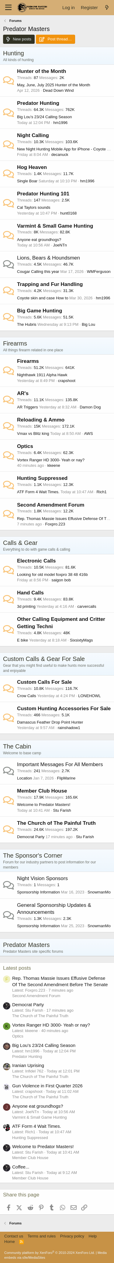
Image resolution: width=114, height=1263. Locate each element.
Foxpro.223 (55, 524)
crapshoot (66, 380)
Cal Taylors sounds (33, 207)
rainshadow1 (69, 727)
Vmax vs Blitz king (33, 433)
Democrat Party (30, 837)
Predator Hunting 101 (43, 194)
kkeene (53, 465)
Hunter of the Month (41, 71)
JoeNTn (60, 245)
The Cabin (17, 746)
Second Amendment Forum (50, 505)
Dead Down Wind (58, 90)
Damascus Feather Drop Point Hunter (50, 722)
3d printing (26, 606)
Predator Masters (26, 944)
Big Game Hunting (39, 311)
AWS (88, 433)
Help (93, 1236)
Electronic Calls (36, 561)
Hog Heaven (32, 167)
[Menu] (8, 7)
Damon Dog (90, 407)
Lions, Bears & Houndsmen (48, 258)
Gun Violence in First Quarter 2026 (47, 1085)
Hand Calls (30, 593)
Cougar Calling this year (38, 271)
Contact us (13, 1236)
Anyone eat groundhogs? (39, 239)
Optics (25, 446)
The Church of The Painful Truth (56, 823)
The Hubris (26, 324)
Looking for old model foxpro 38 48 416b (52, 574)
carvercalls (86, 606)
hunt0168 (68, 213)
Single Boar (27, 181)
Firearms (15, 343)
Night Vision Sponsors (42, 878)
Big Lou (88, 324)
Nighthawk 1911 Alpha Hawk (42, 375)
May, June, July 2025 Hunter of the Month (53, 85)
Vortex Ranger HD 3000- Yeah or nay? (51, 460)
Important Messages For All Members (60, 764)
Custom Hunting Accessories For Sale (64, 708)
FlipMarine (66, 778)
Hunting (13, 53)
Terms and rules (42, 1236)
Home (9, 1241)
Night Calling (33, 135)
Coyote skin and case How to (42, 298)
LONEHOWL (89, 695)
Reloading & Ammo (40, 420)
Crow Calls (26, 695)
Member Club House (42, 791)
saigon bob (61, 580)
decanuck (59, 154)
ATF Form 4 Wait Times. (38, 492)
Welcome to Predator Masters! (43, 804)
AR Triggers (27, 407)
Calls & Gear (20, 542)
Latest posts (17, 968)
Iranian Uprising (28, 1065)
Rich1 (102, 492)
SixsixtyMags (81, 640)
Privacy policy (72, 1236)
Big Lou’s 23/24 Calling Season (44, 117)
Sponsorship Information (38, 892)
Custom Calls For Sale (44, 682)
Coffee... (20, 1166)
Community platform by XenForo (49, 1252)
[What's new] (107, 7)
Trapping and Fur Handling (50, 284)
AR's (23, 393)
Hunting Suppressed (42, 478)
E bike (22, 640)
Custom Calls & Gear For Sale (44, 659)
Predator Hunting (38, 103)
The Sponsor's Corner (32, 855)
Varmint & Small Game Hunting (55, 226)
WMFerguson (99, 271)
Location (24, 778)
